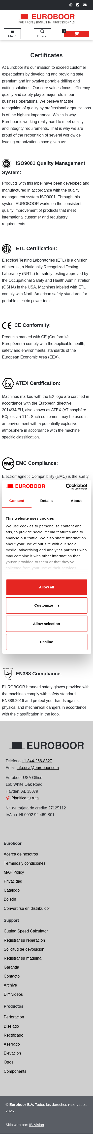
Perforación (14, 1017)
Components (15, 1071)
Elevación (12, 1053)
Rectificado (13, 1035)
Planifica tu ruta (25, 798)
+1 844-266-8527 (37, 761)
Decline (46, 642)
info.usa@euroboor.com (38, 768)
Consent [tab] (16, 500)
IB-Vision (36, 1125)
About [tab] (76, 500)
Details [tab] (46, 500)
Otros (8, 1062)
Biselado (11, 1026)
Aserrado (12, 1044)
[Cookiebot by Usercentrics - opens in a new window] (66, 487)
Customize (46, 605)
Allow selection (46, 624)
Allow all (46, 587)
